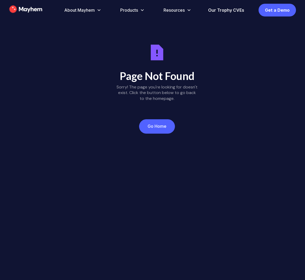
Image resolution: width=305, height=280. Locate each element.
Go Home (157, 126)
